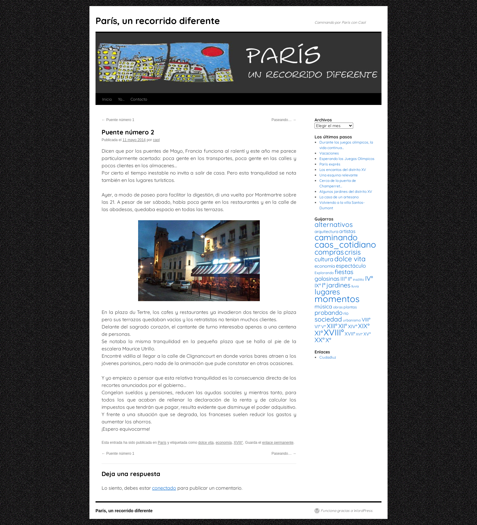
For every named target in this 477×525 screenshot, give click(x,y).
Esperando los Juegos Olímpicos (346, 158)
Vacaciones (329, 153)
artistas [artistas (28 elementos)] (347, 231)
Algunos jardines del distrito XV (345, 191)
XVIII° (238, 442)
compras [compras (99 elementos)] (329, 251)
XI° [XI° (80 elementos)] (319, 333)
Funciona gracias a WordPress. (347, 510)
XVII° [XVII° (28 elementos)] (350, 334)
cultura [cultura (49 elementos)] (324, 259)
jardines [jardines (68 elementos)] (338, 285)
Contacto (139, 99)
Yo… (121, 99)
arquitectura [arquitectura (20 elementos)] (326, 231)
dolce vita (206, 442)
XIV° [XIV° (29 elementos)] (352, 326)
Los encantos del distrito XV (342, 169)
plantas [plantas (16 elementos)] (350, 307)
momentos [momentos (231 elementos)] (337, 298)
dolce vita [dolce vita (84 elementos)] (350, 258)
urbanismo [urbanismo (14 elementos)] (352, 320)
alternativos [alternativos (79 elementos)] (334, 224)
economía (224, 442)
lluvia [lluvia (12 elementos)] (355, 286)
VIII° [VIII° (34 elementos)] (366, 319)
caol (156, 140)
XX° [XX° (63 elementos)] (320, 340)
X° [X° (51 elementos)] (328, 340)
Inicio (107, 99)
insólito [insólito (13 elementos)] (358, 279)
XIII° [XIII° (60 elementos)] (332, 326)
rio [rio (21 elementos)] (346, 313)
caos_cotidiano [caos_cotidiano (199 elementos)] (345, 244)
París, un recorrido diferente (158, 20)
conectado (164, 488)
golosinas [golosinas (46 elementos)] (327, 278)
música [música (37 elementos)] (323, 306)
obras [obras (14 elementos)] (338, 307)
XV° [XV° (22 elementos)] (367, 334)
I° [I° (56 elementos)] (324, 285)
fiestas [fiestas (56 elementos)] (344, 272)
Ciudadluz (327, 357)
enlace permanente (278, 442)
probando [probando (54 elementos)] (329, 312)
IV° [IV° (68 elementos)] (369, 278)
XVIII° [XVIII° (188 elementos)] (334, 332)
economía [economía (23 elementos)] (325, 266)
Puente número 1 (118, 120)
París (162, 442)
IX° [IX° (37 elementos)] (318, 285)
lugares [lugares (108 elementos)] (327, 291)
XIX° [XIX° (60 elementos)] (364, 326)
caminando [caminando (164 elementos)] (336, 237)
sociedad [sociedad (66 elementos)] (328, 319)
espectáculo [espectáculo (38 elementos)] (351, 265)
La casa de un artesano (339, 197)
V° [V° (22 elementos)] (323, 326)
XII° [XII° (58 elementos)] (342, 326)
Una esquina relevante (338, 175)
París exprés (329, 164)
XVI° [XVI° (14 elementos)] (359, 334)
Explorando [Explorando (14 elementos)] (324, 272)
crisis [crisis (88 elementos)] (353, 252)
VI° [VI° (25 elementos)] (317, 326)
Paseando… (284, 120)
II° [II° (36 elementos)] (350, 279)
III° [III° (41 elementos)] (343, 278)
